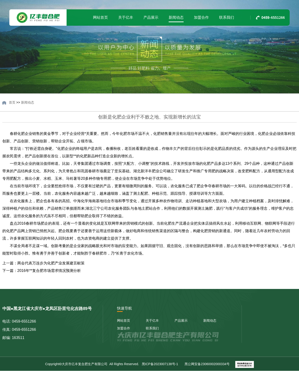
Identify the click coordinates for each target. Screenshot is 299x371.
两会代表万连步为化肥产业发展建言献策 (51, 263)
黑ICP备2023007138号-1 (159, 364)
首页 (12, 102)
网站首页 (100, 17)
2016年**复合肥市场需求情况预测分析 (49, 271)
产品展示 (150, 17)
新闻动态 (176, 17)
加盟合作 (201, 17)
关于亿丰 (125, 17)
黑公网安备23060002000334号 (207, 364)
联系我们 (226, 17)
